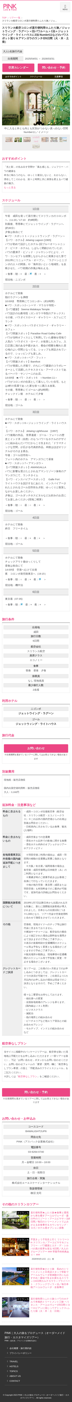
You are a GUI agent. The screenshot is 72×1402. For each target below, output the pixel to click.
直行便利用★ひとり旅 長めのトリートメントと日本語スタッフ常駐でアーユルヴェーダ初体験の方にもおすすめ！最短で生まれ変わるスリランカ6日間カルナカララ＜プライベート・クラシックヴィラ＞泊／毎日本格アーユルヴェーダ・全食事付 (50, 1278)
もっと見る (10, 187)
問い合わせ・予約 (53, 67)
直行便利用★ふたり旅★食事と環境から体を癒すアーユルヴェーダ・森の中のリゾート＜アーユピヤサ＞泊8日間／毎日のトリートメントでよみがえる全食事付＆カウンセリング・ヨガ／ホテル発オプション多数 (50, 1220)
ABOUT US (15, 1376)
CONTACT (15, 1381)
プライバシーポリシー (21, 1353)
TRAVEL (14, 1361)
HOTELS (14, 1366)
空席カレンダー (18, 67)
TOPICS (14, 1371)
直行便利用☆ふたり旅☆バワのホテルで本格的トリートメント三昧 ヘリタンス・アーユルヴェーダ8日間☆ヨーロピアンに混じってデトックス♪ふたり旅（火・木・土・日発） (50, 1304)
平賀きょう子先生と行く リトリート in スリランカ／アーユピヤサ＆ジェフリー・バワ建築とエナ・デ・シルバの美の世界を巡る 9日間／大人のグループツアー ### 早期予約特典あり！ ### (50, 1247)
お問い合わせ (36, 748)
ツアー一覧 (14, 17)
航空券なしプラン (27, 1076)
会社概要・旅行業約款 (21, 1348)
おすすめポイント (13, 76)
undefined (36, 139)
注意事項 (59, 76)
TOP (4, 17)
